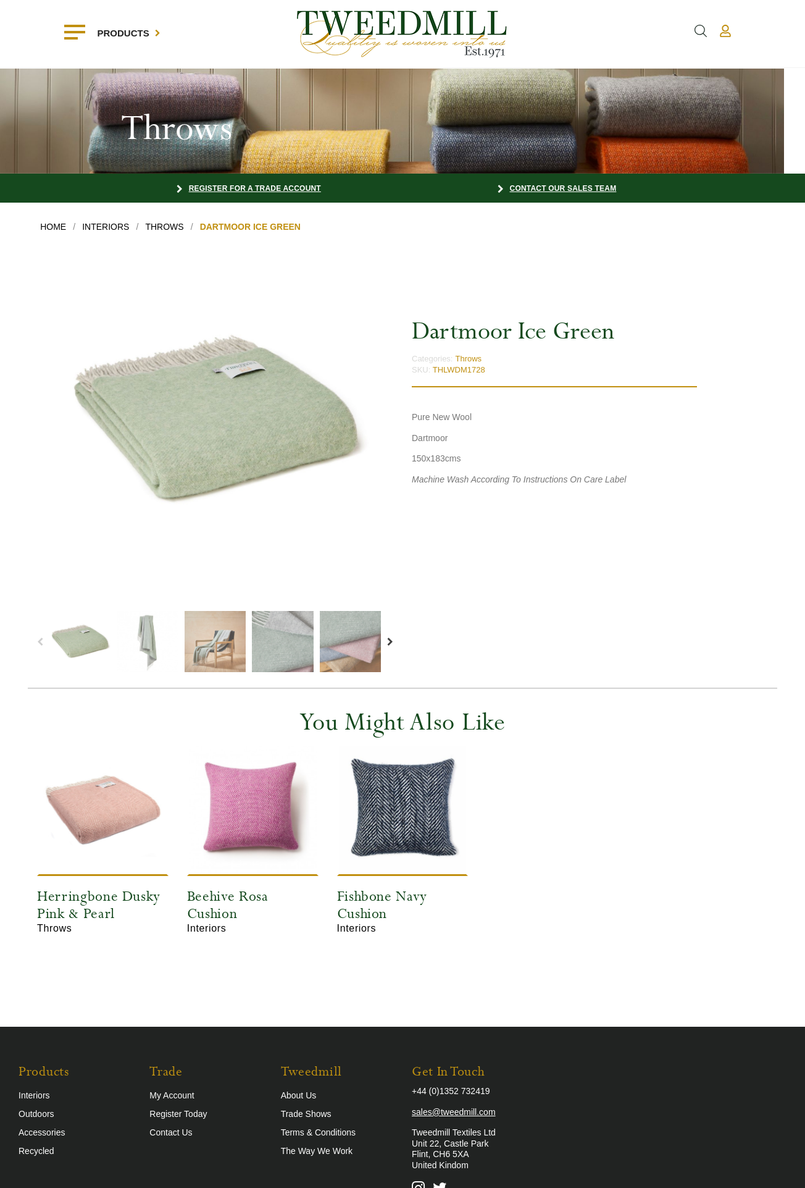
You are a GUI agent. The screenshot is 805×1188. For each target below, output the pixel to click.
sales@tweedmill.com (454, 1112)
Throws (468, 358)
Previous (40, 642)
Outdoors (36, 1114)
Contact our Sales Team (563, 188)
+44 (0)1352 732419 (451, 1091)
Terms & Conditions (318, 1132)
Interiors (34, 1095)
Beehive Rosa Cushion (228, 905)
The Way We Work (316, 1151)
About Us (299, 1095)
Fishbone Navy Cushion (382, 905)
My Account (171, 1095)
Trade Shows (306, 1114)
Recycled (36, 1151)
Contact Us (170, 1132)
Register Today (178, 1114)
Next (390, 642)
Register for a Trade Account (255, 188)
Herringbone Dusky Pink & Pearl (99, 905)
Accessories (42, 1132)
